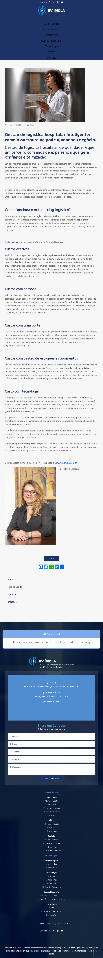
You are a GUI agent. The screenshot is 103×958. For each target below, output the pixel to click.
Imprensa (12, 602)
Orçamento (53, 847)
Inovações (53, 915)
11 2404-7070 (61, 924)
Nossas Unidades (53, 812)
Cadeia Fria (52, 864)
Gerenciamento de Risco (53, 911)
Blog (32, 125)
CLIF (53, 908)
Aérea (52, 876)
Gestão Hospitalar (51, 40)
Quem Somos (51, 23)
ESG (52, 815)
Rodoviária (52, 883)
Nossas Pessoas (53, 808)
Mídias (51, 52)
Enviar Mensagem (51, 779)
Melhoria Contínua (52, 801)
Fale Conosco (52, 840)
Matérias (12, 594)
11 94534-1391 (42, 924)
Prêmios (52, 804)
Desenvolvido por (61, 948)
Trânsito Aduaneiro (53, 887)
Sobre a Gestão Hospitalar (53, 896)
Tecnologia (51, 46)
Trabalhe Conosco (52, 843)
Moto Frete (53, 880)
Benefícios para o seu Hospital (52, 899)
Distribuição (51, 35)
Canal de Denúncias (53, 850)
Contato (51, 57)
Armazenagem (51, 29)
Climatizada (53, 868)
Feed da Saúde (15, 587)
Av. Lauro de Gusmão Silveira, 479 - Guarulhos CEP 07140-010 (51, 686)
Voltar (51, 558)
